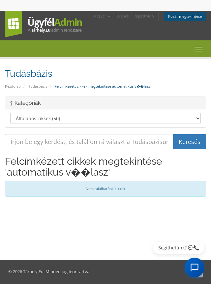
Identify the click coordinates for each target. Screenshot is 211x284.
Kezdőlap (13, 86)
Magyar (101, 16)
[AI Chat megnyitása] (194, 267)
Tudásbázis (37, 86)
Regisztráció (144, 16)
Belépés (122, 16)
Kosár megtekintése (185, 16)
